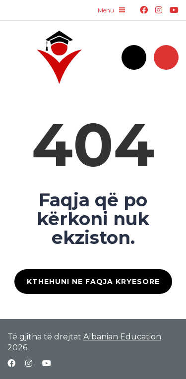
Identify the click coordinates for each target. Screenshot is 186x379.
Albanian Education (122, 336)
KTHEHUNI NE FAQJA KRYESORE (93, 281)
